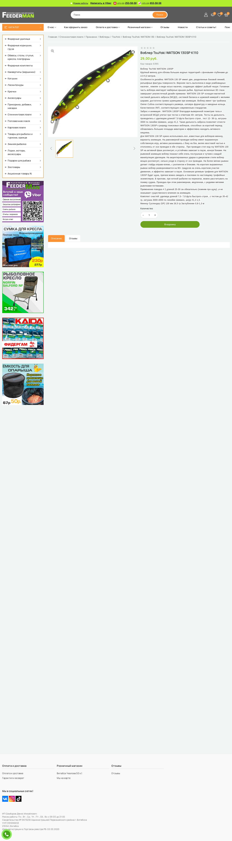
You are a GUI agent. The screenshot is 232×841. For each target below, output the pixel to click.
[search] (160, 15)
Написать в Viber (100, 3)
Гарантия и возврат (13, 778)
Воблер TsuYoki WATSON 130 (138, 36)
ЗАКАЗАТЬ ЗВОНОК (7, 834)
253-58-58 (125, 3)
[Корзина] (226, 15)
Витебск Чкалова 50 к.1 (70, 773)
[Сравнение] (213, 15)
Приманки (91, 36)
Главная (52, 36)
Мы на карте (64, 778)
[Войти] (206, 15)
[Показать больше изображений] (52, 51)
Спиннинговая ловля (71, 36)
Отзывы (116, 773)
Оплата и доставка (13, 773)
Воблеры (105, 36)
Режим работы (79, 3)
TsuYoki (116, 36)
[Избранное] (219, 15)
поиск (77, 14)
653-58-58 (149, 3)
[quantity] (149, 215)
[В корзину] (170, 224)
